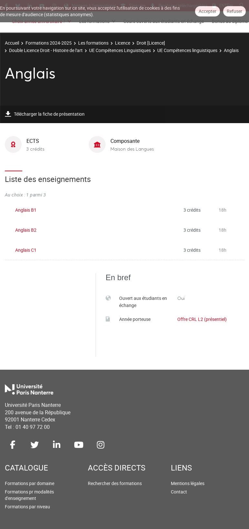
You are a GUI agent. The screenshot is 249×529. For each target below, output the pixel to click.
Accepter (207, 11)
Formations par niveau (27, 506)
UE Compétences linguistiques (187, 50)
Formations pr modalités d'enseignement (29, 495)
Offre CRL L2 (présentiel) (202, 319)
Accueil (12, 43)
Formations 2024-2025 (49, 43)
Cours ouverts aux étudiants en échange (163, 21)
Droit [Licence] (151, 43)
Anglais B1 (25, 210)
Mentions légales (187, 483)
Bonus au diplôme (230, 21)
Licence (122, 43)
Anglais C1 (25, 250)
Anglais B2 (25, 230)
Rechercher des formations (115, 483)
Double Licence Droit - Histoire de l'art (46, 50)
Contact (179, 492)
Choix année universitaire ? (38, 21)
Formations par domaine (29, 483)
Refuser (234, 11)
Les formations (94, 21)
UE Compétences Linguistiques (120, 50)
